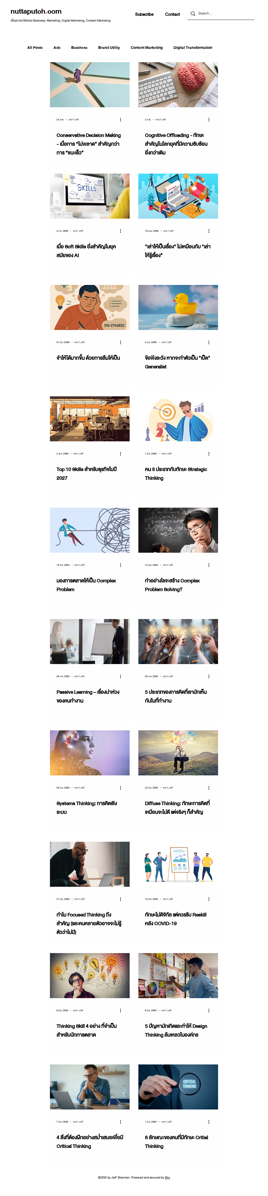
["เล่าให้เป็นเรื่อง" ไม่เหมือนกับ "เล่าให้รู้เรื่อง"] (178, 196)
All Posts (35, 47)
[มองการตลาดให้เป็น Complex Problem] (90, 530)
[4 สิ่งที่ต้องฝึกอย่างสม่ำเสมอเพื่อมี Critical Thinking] (90, 1086)
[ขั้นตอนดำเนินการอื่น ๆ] (122, 119)
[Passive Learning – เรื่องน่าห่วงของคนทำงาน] (90, 641)
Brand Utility (109, 47)
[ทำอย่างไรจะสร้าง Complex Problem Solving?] (178, 530)
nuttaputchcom (36, 11)
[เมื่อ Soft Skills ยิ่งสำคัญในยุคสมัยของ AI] (90, 196)
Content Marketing (147, 47)
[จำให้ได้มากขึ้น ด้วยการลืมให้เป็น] (90, 307)
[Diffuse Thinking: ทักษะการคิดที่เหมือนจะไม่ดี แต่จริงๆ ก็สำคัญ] (178, 752)
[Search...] (220, 14)
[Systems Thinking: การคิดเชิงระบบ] (90, 752)
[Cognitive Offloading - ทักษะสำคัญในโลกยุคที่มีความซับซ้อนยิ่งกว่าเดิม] (178, 84)
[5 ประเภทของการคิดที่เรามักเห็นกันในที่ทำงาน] (178, 641)
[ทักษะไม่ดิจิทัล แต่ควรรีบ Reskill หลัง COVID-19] (178, 864)
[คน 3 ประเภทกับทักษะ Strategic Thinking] (178, 418)
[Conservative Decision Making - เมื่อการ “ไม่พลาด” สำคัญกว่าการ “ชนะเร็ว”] (90, 84)
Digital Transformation (193, 47)
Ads (56, 47)
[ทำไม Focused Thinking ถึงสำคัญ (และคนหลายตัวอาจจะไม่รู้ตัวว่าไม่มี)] (90, 864)
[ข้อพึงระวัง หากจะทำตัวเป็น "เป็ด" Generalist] (178, 307)
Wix (167, 1177)
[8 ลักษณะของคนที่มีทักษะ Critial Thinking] (178, 1086)
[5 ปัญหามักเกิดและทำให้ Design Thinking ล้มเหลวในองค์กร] (178, 975)
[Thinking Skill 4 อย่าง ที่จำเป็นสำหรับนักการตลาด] (90, 975)
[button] (144, 14)
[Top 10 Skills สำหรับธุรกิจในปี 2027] (90, 418)
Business (79, 47)
